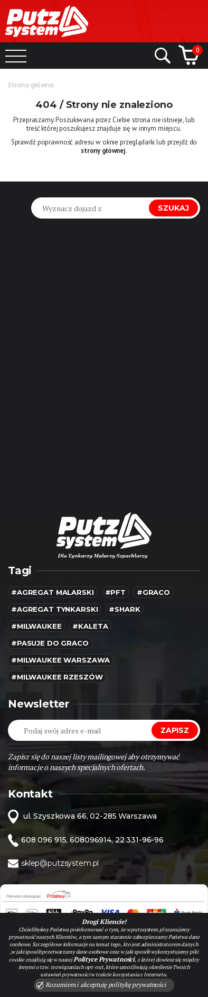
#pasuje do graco (50, 643)
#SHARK (124, 609)
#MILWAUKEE (36, 626)
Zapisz (174, 730)
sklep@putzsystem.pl (60, 863)
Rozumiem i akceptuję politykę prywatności (101, 985)
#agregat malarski (52, 592)
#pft (115, 592)
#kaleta (90, 626)
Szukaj (173, 208)
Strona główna (31, 84)
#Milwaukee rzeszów (56, 677)
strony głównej (103, 150)
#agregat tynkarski (54, 609)
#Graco (153, 592)
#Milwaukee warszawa (60, 660)
